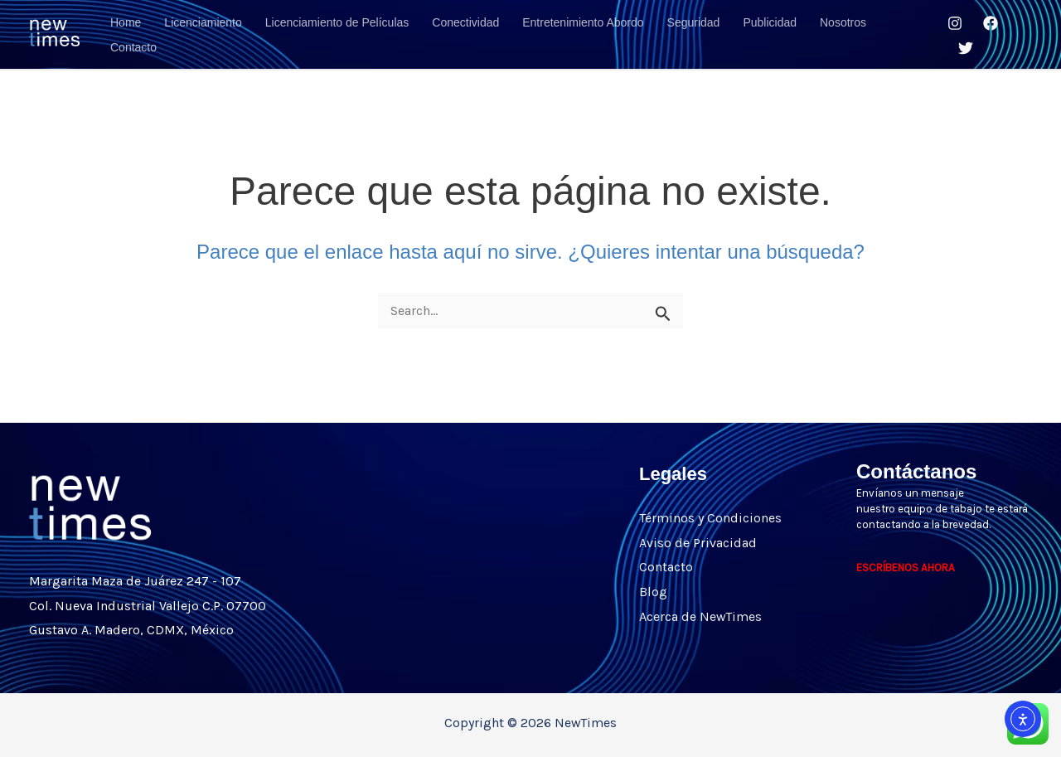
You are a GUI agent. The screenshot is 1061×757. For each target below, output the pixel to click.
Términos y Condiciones (710, 518)
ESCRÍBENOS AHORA (905, 567)
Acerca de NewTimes (700, 616)
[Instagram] (954, 23)
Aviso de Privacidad (698, 543)
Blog (653, 591)
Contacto (666, 567)
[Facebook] (990, 23)
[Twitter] (965, 48)
